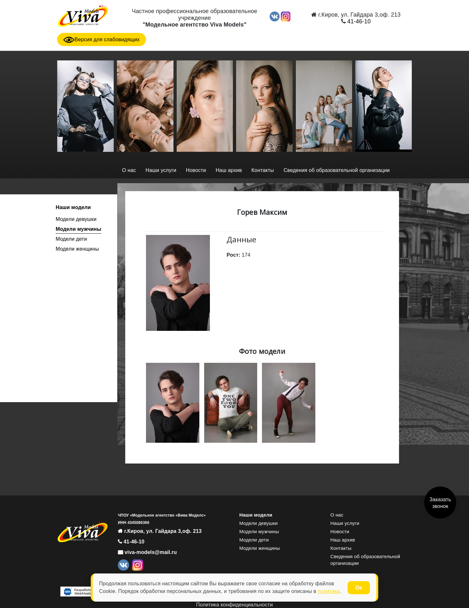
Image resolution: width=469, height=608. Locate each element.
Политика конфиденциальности (234, 604)
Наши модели (73, 207)
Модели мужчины (78, 229)
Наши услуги (160, 170)
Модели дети (71, 239)
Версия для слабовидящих (101, 39)
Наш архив (229, 170)
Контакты (262, 170)
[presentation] (58, 155)
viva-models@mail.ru (150, 552)
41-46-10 (358, 21)
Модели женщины (77, 249)
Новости (196, 170)
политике (329, 591)
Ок (359, 587)
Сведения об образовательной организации (337, 170)
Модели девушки (76, 219)
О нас (129, 170)
